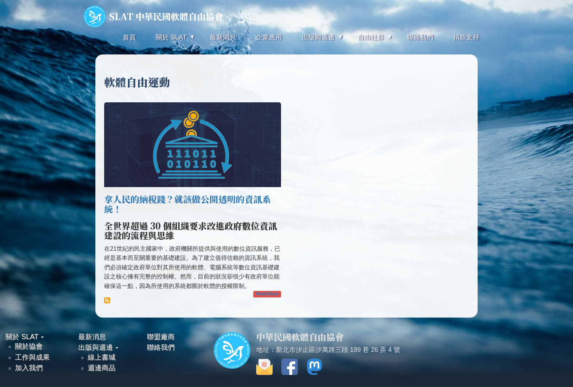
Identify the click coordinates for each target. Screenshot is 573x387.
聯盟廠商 (161, 337)
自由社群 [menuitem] (370, 40)
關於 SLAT (24, 337)
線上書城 (101, 357)
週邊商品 (101, 368)
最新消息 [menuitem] (223, 37)
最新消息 (92, 337)
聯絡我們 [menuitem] (420, 37)
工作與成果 (32, 357)
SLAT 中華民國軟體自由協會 (153, 16)
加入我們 (29, 368)
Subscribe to (107, 300)
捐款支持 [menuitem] (466, 37)
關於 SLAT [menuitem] (170, 40)
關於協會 (29, 346)
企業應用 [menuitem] (269, 37)
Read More (267, 293)
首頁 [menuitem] (129, 37)
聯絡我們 (161, 347)
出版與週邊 (98, 347)
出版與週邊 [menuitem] (317, 40)
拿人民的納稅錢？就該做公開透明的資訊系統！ (187, 204)
